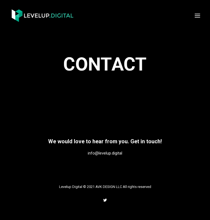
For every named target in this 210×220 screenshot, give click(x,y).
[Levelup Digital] (42, 15)
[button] (197, 15)
